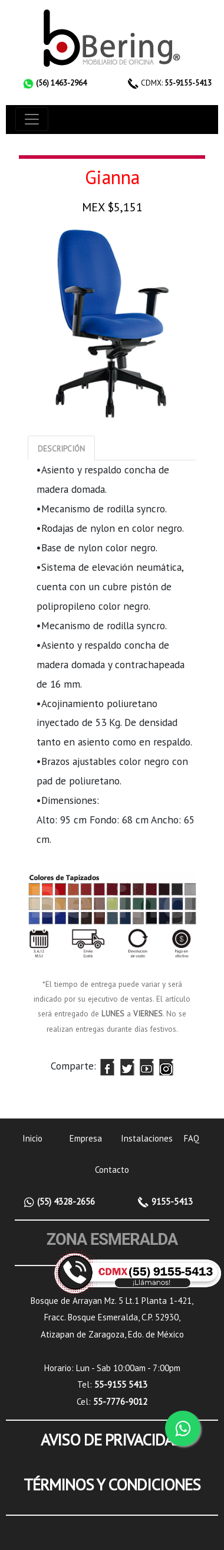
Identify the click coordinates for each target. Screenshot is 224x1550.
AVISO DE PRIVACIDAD (112, 1439)
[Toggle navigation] (31, 119)
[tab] (61, 448)
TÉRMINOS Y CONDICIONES (112, 1484)
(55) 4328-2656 (65, 1201)
